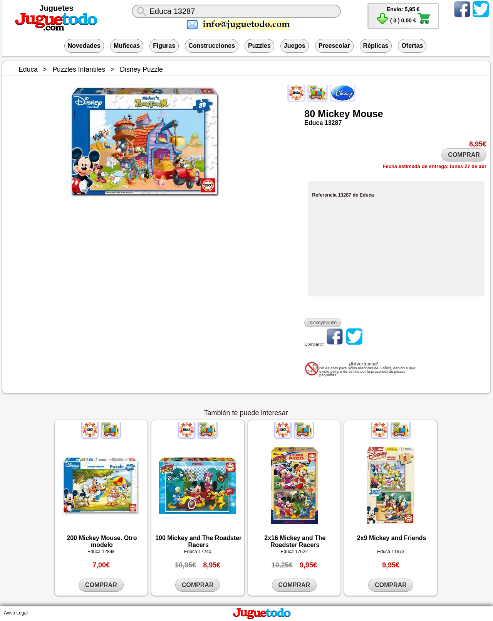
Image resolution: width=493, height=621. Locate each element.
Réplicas (376, 45)
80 (309, 113)
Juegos (294, 45)
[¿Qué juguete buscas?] (236, 11)
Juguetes (57, 8)
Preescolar (334, 45)
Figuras (164, 45)
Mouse (367, 113)
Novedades (84, 45)
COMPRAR (464, 154)
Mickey (334, 113)
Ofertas (412, 45)
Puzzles (259, 45)
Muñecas (127, 45)
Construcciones (211, 45)
